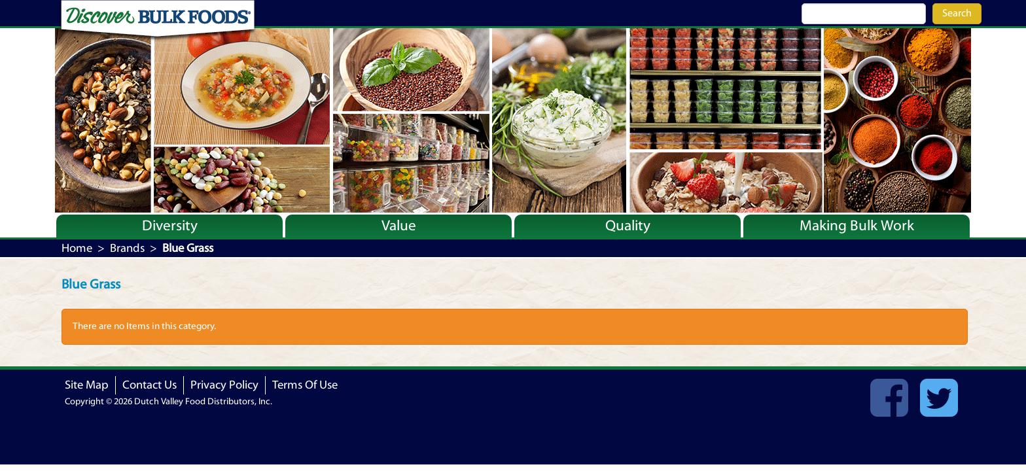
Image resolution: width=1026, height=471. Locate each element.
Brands (127, 248)
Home (77, 248)
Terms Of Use (305, 385)
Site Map (87, 385)
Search (957, 13)
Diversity (170, 225)
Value (398, 225)
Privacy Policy (224, 385)
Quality (627, 225)
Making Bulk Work (857, 225)
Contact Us (149, 385)
